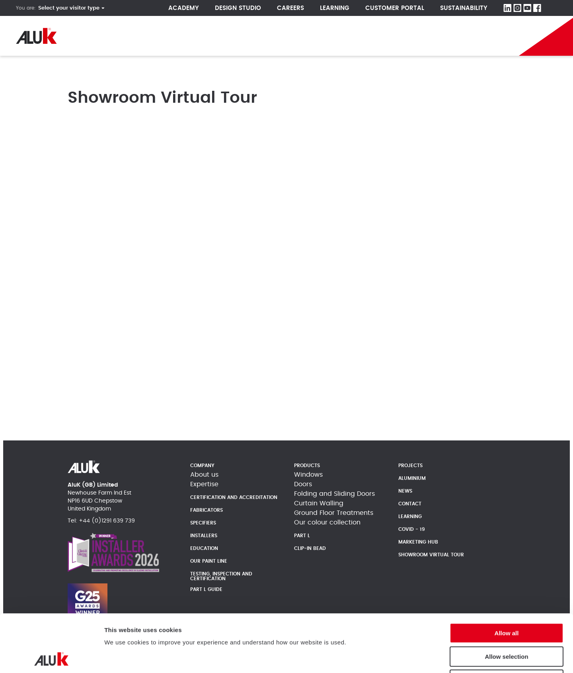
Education (204, 548)
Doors (303, 484)
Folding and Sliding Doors (334, 494)
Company (101, 35)
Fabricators (206, 510)
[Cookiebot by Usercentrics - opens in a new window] (51, 657)
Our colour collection (327, 522)
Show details (486, 657)
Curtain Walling (318, 503)
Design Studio (238, 8)
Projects (206, 35)
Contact (409, 503)
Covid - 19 (411, 529)
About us (204, 474)
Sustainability (463, 8)
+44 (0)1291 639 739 (107, 521)
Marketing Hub (418, 542)
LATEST (344, 35)
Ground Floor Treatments (333, 513)
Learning (334, 8)
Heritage (296, 35)
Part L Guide (388, 36)
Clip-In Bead (310, 548)
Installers (203, 535)
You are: (26, 8)
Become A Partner (478, 36)
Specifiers (203, 522)
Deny (506, 622)
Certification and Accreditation (233, 497)
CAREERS (290, 8)
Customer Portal (394, 8)
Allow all (507, 575)
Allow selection (506, 599)
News (251, 35)
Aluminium (412, 478)
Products (155, 35)
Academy (183, 8)
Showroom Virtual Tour (431, 554)
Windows (308, 474)
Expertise (204, 484)
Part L (302, 535)
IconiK (431, 35)
